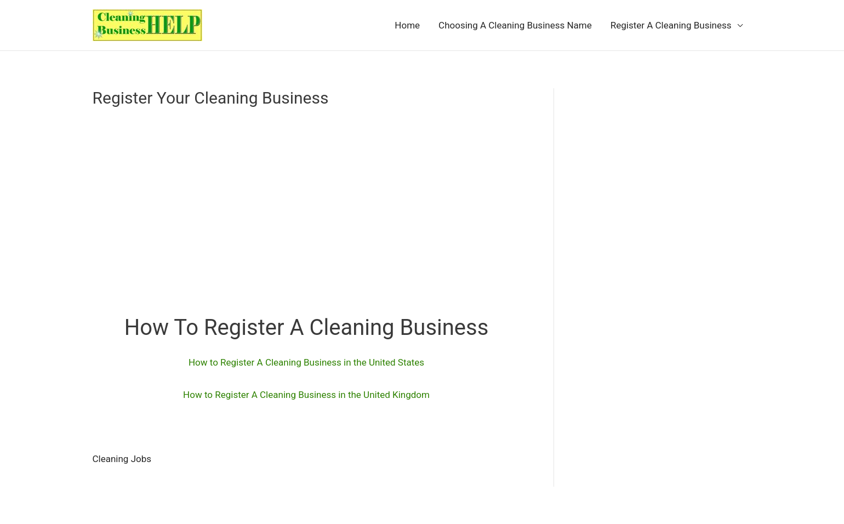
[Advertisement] (307, 203)
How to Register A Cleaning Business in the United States (306, 362)
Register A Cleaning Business (671, 25)
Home (407, 25)
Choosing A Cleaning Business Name (515, 25)
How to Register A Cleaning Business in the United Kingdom (306, 394)
